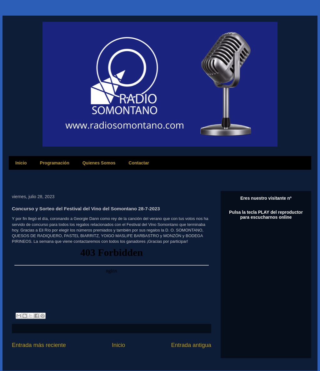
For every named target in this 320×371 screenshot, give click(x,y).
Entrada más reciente (39, 345)
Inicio (21, 162)
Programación (54, 162)
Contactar (139, 162)
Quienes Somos (99, 162)
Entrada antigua (191, 345)
